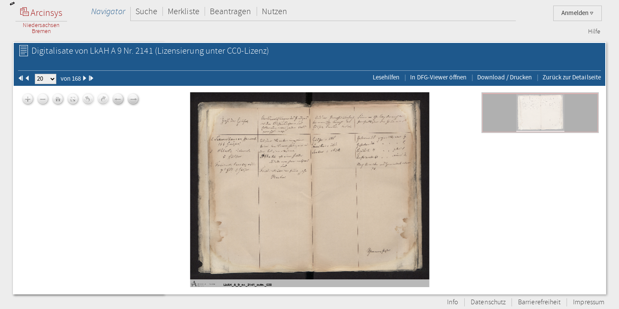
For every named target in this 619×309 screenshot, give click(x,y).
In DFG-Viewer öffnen (438, 77)
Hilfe (594, 32)
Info (452, 302)
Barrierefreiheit (539, 302)
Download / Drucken (504, 77)
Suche (146, 11)
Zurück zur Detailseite (571, 77)
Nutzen (274, 11)
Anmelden (577, 13)
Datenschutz (488, 302)
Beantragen (230, 11)
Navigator (108, 11)
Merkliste (183, 11)
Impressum (588, 302)
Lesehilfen (386, 77)
